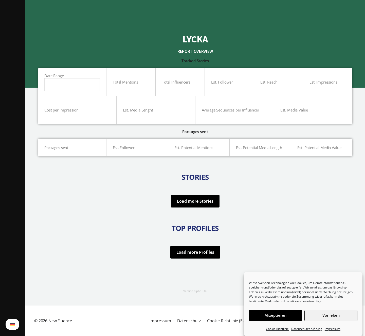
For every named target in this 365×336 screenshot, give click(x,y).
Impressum (332, 332)
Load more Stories (195, 201)
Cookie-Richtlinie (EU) (227, 321)
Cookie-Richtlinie (277, 332)
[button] (12, 168)
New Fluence (60, 321)
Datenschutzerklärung (306, 332)
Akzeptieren (275, 318)
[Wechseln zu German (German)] (12, 324)
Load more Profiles (195, 252)
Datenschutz (189, 321)
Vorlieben (331, 318)
